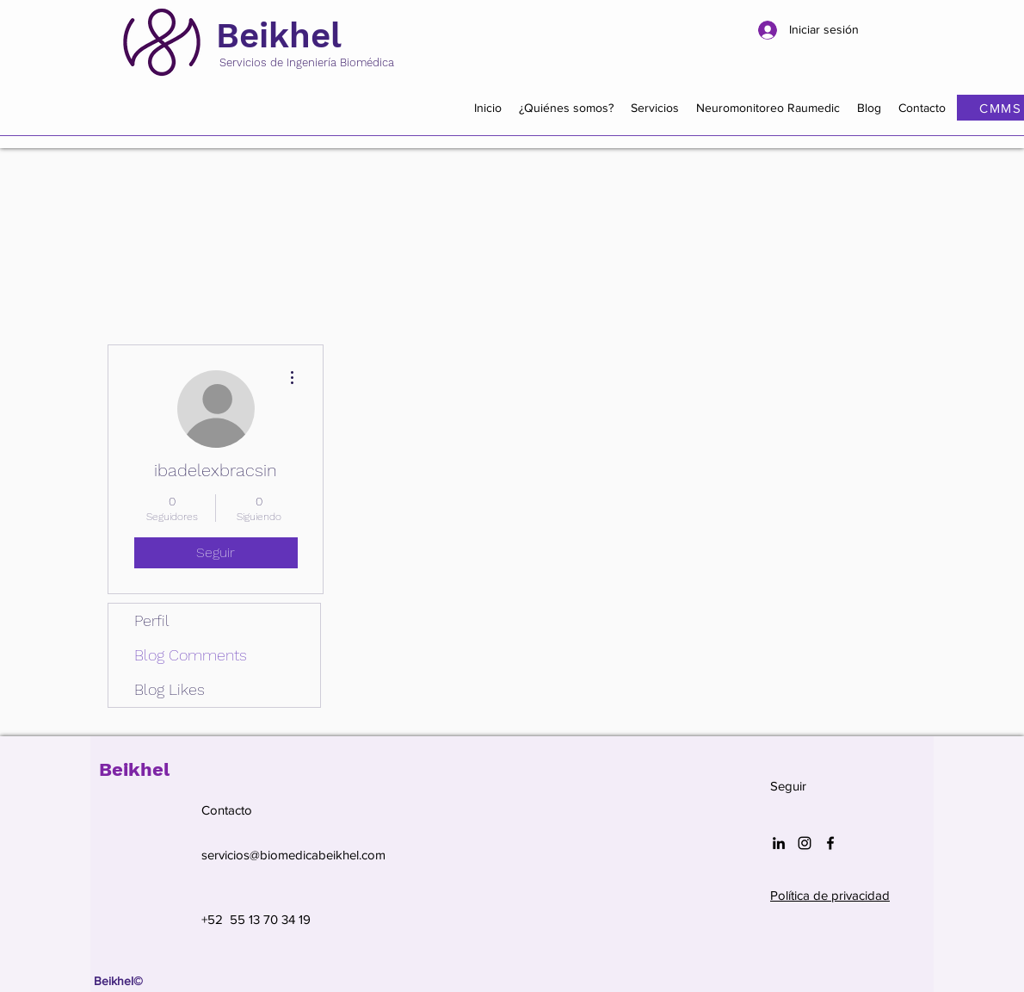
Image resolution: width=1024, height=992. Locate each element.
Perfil (152, 620)
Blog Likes (169, 689)
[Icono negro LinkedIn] (778, 843)
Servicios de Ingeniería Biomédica (306, 62)
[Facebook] (830, 843)
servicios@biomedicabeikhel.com (293, 854)
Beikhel (279, 36)
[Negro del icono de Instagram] (804, 843)
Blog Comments (190, 655)
